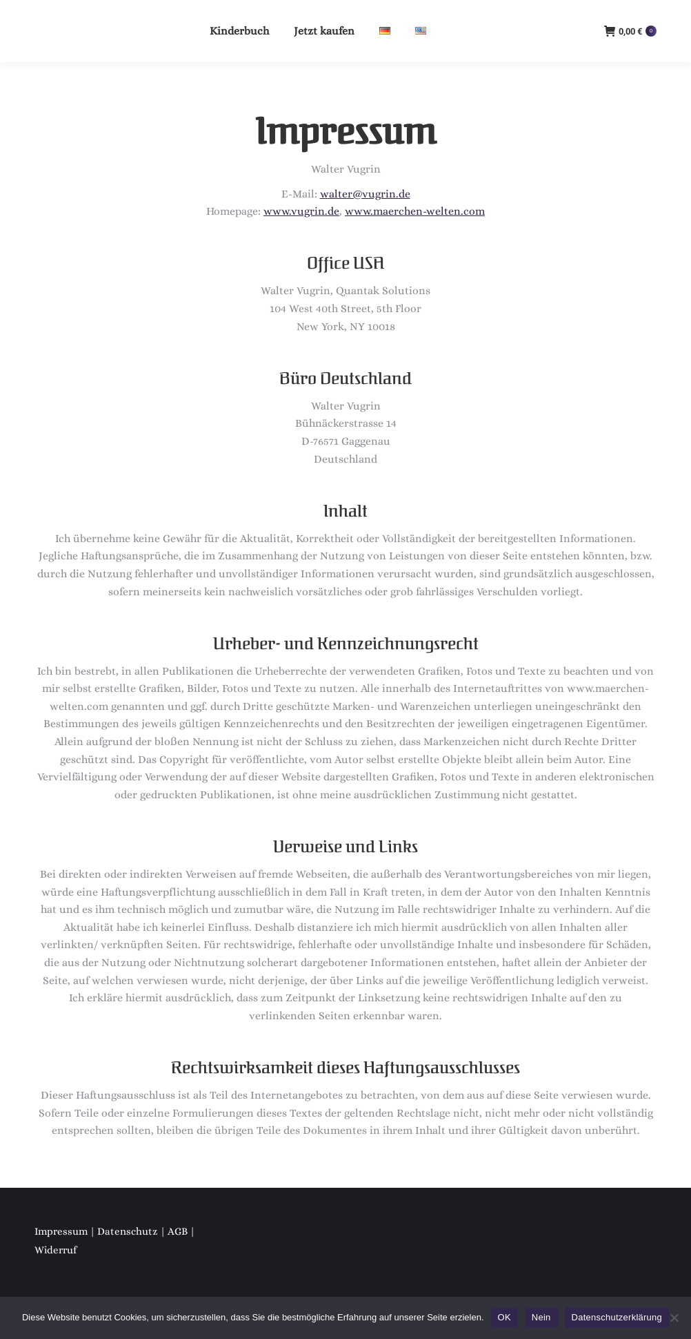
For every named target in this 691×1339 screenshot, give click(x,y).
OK (504, 1317)
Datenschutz (127, 1231)
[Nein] (674, 1317)
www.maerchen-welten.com (415, 211)
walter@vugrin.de (365, 193)
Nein (541, 1317)
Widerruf (55, 1250)
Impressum (61, 1231)
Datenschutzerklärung (617, 1317)
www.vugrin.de (301, 211)
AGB (178, 1231)
